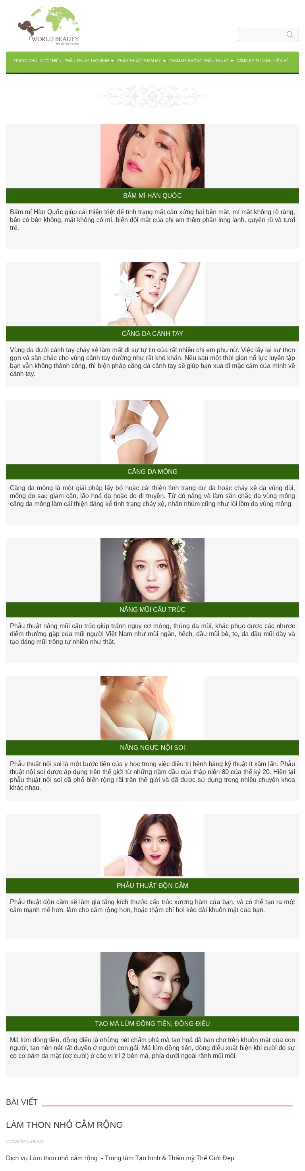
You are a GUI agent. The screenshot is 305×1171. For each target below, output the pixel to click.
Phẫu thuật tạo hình (89, 61)
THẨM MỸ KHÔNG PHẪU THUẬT (201, 61)
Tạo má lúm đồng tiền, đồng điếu (152, 1023)
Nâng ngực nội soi (152, 747)
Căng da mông (152, 471)
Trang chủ (25, 61)
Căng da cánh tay (152, 333)
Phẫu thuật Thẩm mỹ (141, 61)
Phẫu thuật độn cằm (152, 885)
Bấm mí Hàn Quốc (152, 195)
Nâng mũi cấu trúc (152, 609)
